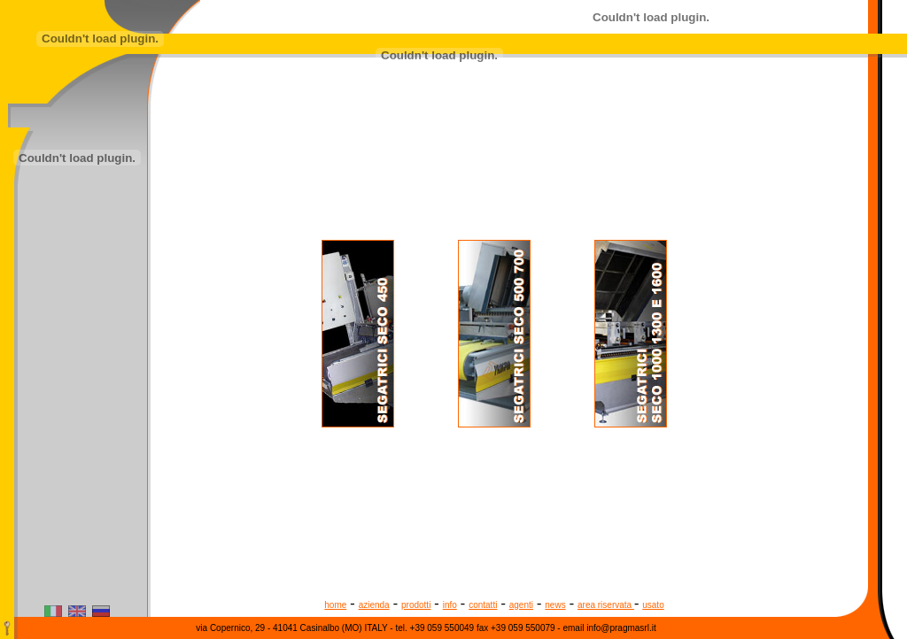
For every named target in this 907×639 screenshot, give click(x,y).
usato (652, 605)
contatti (483, 605)
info (450, 605)
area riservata (606, 605)
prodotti (415, 605)
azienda (374, 605)
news (555, 605)
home (335, 605)
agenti (521, 605)
